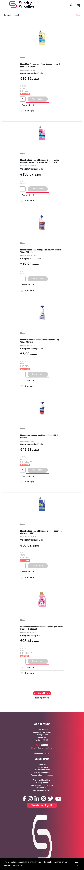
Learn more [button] (16, 865)
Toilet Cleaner (35, 259)
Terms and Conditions (42, 780)
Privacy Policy (42, 783)
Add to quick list (27, 105)
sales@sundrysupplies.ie (43, 748)
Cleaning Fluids (36, 73)
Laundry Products (37, 635)
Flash (22, 58)
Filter (78, 15)
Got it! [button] (76, 863)
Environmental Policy (42, 788)
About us (42, 765)
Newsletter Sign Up (42, 805)
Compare (27, 111)
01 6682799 (43, 745)
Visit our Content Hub (42, 772)
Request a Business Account (42, 775)
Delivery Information (42, 770)
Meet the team (42, 767)
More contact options (42, 753)
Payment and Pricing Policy (42, 785)
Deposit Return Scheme (42, 790)
